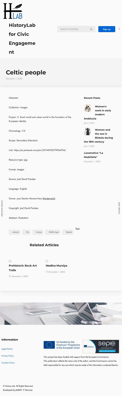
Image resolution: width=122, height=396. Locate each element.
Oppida (69, 232)
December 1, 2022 (18, 276)
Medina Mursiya (56, 265)
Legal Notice (6, 348)
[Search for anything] (91, 29)
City (27, 232)
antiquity (15, 232)
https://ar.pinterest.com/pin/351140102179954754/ (40, 150)
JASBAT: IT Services (24, 390)
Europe (39, 232)
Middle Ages (54, 232)
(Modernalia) (49, 198)
